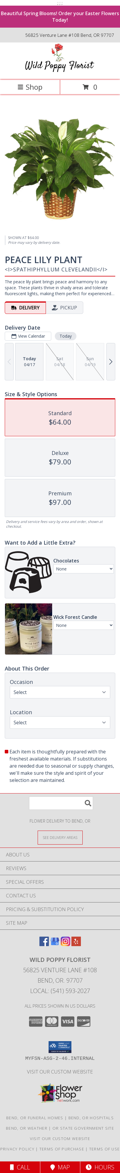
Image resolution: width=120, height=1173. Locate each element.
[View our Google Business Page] (55, 944)
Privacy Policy (17, 1149)
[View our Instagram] (65, 944)
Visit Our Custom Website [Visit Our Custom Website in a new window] (60, 1071)
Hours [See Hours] (100, 1167)
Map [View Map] (60, 1167)
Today (66, 336)
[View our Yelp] (76, 944)
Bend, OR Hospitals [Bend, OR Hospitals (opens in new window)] (91, 1117)
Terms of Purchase (61, 1149)
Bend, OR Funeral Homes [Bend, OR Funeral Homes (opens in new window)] (34, 1117)
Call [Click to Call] (20, 1167)
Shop (29, 87)
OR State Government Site (83, 1128)
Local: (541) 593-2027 (60, 991)
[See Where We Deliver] (60, 837)
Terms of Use (104, 1149)
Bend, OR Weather (26, 1128)
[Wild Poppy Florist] (60, 71)
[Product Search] (61, 803)
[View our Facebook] (44, 944)
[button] (60, 1047)
